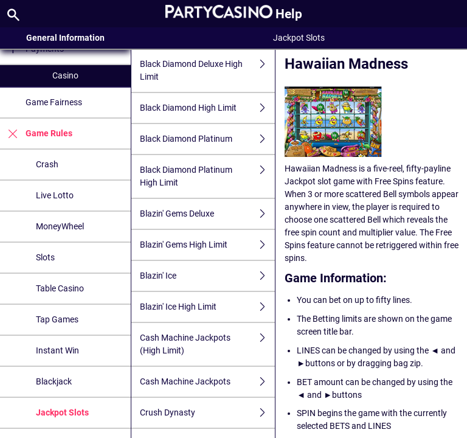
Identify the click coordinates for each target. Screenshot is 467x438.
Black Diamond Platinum (207, 139)
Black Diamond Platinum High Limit (207, 176)
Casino (65, 75)
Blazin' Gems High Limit (207, 245)
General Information (65, 38)
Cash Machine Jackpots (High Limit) (207, 344)
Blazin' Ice (207, 276)
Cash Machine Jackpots (207, 382)
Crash (47, 164)
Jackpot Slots (62, 412)
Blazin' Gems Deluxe (207, 214)
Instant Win (57, 350)
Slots (45, 257)
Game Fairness (54, 102)
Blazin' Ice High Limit (207, 307)
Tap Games (57, 319)
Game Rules (36, 133)
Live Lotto (55, 195)
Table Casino (60, 288)
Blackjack (54, 381)
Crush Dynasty (207, 413)
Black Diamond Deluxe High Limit (207, 70)
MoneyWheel (60, 226)
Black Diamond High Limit (207, 108)
